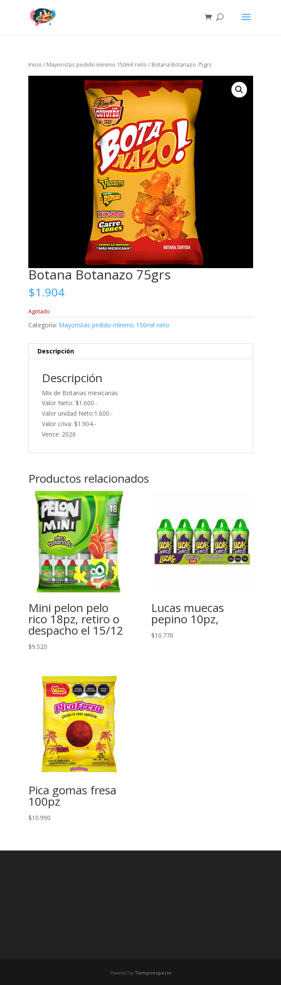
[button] (239, 89)
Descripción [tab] (55, 351)
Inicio (35, 64)
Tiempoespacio (153, 973)
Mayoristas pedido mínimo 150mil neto (97, 64)
